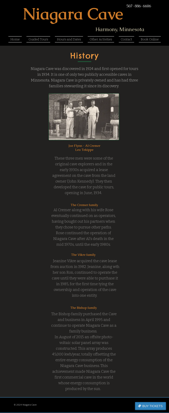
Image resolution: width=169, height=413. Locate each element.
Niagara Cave (73, 13)
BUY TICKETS (152, 406)
